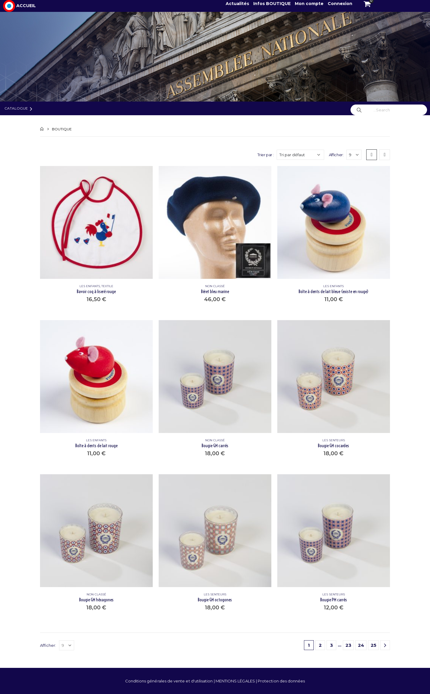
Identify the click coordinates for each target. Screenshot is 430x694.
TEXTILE (107, 286)
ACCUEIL (26, 5)
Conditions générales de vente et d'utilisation (169, 681)
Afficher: (336, 154)
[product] (96, 222)
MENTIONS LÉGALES (236, 681)
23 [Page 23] (348, 645)
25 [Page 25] (373, 645)
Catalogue (16, 108)
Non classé (215, 286)
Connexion (340, 3)
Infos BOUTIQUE (272, 3)
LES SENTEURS (333, 440)
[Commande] (300, 155)
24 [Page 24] (361, 645)
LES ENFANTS (89, 286)
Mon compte (309, 3)
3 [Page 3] (331, 645)
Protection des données (281, 681)
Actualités (238, 3)
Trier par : (265, 154)
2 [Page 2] (320, 645)
